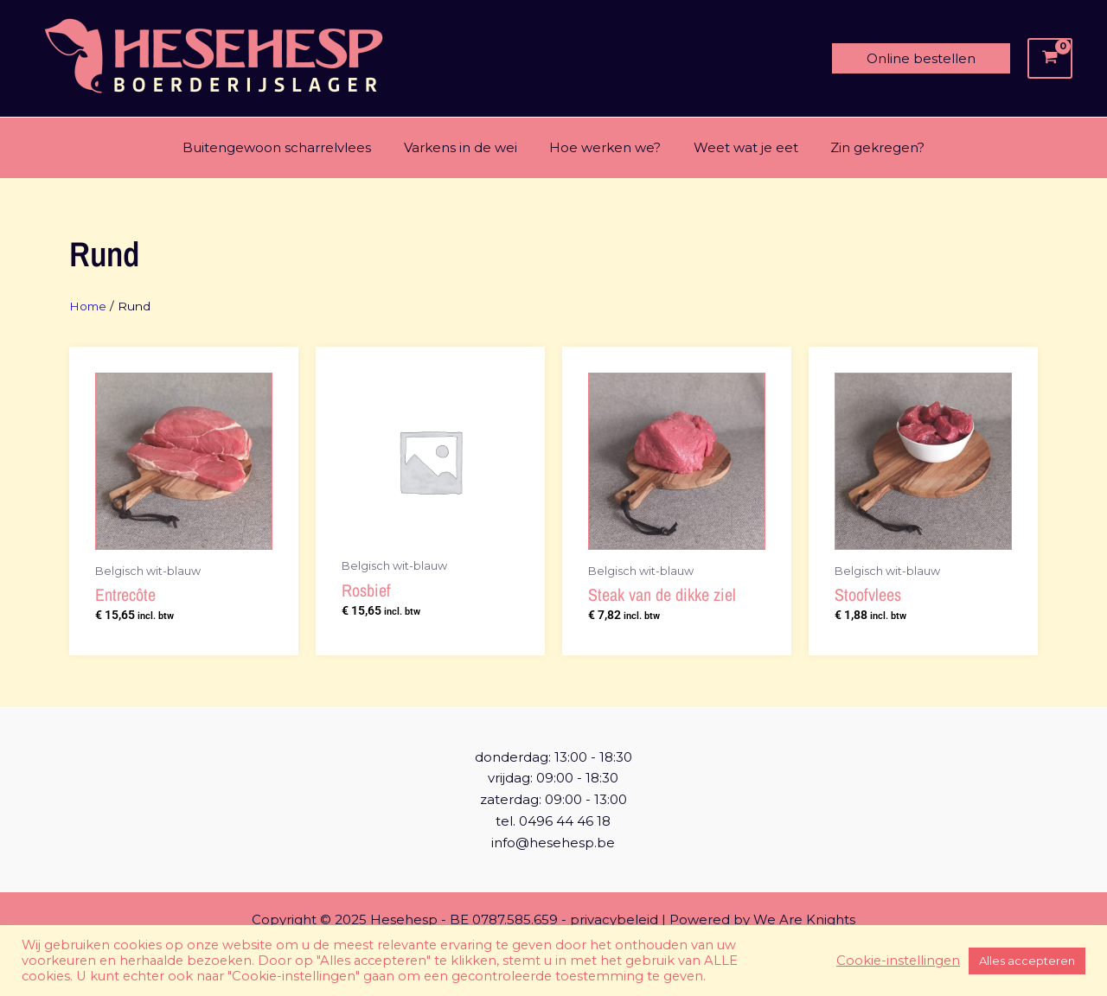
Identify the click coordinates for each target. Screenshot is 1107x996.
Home (88, 306)
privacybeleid (614, 919)
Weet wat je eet (739, 147)
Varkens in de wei (466, 147)
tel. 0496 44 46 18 (553, 821)
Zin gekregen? (864, 147)
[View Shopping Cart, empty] (1049, 59)
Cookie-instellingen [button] (898, 960)
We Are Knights (804, 919)
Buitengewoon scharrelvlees (289, 147)
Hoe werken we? (605, 147)
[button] (921, 58)
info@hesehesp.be (553, 842)
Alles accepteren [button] (1027, 960)
